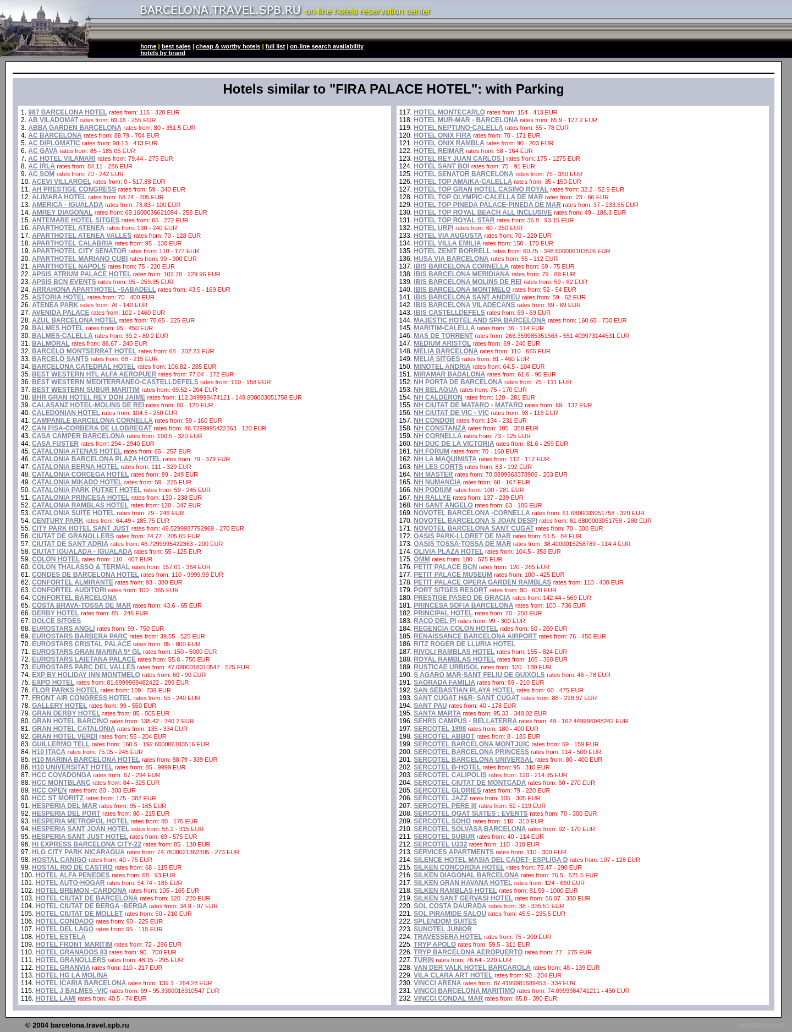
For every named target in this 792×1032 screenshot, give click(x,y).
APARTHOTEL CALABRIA (72, 243)
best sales (176, 46)
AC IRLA (41, 166)
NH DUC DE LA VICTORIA (454, 443)
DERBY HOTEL (55, 613)
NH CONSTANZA (440, 428)
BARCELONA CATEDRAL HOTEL (83, 366)
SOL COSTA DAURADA (450, 906)
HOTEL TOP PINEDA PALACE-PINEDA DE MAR (487, 205)
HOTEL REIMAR (439, 151)
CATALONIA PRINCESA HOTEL (80, 497)
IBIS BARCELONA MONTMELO (462, 289)
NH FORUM (431, 451)
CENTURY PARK (58, 521)
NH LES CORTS (438, 467)
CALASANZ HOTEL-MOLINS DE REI (88, 405)
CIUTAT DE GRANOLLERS (73, 536)
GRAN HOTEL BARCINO (70, 721)
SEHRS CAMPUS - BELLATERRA (465, 721)
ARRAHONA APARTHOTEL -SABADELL (94, 289)
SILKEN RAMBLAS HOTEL (455, 890)
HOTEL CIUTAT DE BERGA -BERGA (91, 906)
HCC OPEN (49, 790)
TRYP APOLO (435, 944)
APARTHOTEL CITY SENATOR (79, 251)
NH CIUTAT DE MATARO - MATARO (468, 405)
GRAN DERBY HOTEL (66, 713)
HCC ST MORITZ (58, 798)
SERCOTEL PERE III (445, 806)
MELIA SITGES (437, 359)
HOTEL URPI (433, 228)
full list (275, 46)
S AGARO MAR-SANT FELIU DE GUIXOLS (479, 675)
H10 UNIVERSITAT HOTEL (72, 767)
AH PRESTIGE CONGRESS (74, 189)
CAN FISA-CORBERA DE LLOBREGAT (92, 428)
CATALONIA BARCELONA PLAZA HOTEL (96, 459)
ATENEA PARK (55, 305)
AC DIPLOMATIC (54, 143)
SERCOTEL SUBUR (444, 836)
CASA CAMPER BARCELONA (78, 436)
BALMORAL (51, 343)
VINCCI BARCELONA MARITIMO (464, 991)
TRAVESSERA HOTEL (448, 937)
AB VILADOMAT (53, 120)
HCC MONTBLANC (61, 783)
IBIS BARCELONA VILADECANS (464, 305)
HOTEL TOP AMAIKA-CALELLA (463, 181)
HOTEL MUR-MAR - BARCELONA (466, 120)
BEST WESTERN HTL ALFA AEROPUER (94, 374)
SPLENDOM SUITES (445, 921)
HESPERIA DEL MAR (64, 806)
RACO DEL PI (435, 621)
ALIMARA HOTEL (59, 197)
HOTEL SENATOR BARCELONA (463, 174)
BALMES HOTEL (58, 328)
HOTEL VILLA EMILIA (447, 243)
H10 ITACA (48, 752)
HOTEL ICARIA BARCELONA (81, 983)
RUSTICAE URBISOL (446, 667)
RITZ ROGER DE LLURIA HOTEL (464, 644)
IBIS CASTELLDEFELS (449, 312)
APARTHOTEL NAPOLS (69, 266)
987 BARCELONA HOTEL (67, 112)
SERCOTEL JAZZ (441, 798)
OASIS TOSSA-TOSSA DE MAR (462, 544)
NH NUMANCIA (437, 482)
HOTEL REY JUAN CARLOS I (459, 158)
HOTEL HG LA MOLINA (72, 975)
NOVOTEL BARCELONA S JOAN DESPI (475, 521)
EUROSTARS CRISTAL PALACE (81, 644)
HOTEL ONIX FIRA (442, 135)
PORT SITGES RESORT (450, 590)
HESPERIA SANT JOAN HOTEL (81, 829)
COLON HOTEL (56, 559)
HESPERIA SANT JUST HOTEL (80, 836)
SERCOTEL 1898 (440, 729)
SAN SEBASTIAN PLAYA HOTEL (464, 690)
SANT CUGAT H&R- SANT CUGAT (466, 698)
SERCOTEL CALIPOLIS (450, 775)
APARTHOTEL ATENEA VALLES (82, 235)
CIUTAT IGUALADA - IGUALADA (82, 551)
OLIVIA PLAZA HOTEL (448, 551)
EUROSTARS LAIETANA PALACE (84, 659)
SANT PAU (430, 705)
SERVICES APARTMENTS (454, 852)
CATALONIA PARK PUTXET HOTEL (87, 490)
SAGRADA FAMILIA (444, 682)
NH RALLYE (432, 497)
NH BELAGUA (436, 390)
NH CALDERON (438, 397)
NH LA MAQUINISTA (445, 459)
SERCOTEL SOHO (442, 821)
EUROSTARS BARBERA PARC (80, 636)
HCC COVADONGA (61, 775)
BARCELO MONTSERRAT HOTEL (84, 351)
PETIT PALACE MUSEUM (453, 574)
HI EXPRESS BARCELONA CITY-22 (86, 844)
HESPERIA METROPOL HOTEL (80, 821)
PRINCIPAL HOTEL (443, 613)
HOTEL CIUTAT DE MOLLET (79, 914)
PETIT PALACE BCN (445, 567)
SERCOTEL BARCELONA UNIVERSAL (473, 759)
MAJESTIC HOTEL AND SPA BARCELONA (480, 320)
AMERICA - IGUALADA (67, 205)
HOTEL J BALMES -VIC (72, 991)
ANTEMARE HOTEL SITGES (75, 220)
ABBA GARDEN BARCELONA (75, 128)
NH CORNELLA (437, 436)
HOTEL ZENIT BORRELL (452, 251)
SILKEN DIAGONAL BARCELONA (466, 875)
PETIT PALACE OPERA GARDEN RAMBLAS (482, 582)
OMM (422, 559)
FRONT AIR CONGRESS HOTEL (81, 698)
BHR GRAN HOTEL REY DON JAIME (88, 397)
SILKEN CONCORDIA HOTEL (459, 867)
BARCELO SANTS (60, 359)
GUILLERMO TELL (61, 744)
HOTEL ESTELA (61, 937)
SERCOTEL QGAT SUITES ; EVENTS (471, 813)
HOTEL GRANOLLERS (71, 960)
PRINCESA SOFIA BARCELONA (463, 605)
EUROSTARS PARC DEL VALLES (83, 667)
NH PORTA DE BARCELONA (458, 382)
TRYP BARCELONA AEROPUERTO (468, 952)
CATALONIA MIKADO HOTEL (77, 482)
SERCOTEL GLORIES (447, 790)
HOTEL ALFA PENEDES (73, 875)
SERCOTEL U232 (440, 844)
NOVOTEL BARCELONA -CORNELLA (472, 513)
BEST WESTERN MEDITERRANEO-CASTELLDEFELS (115, 382)
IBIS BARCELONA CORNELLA (461, 266)
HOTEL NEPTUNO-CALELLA (458, 128)
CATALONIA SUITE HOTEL (73, 513)
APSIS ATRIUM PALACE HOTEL (81, 274)
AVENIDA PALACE (60, 312)
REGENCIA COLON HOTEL (456, 628)
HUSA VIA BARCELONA (451, 259)
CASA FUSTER (55, 443)
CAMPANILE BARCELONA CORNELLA (92, 420)
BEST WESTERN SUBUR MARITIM (86, 390)
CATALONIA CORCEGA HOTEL (80, 474)
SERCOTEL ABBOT (444, 736)
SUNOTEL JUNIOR (443, 929)
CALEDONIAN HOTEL (66, 413)
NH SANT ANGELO (443, 505)
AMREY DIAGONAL (62, 212)
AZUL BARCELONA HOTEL (74, 320)
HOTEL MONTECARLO (449, 112)
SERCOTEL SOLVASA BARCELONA (470, 829)
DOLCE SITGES (56, 621)
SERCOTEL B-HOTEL (447, 767)
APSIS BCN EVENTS (64, 282)
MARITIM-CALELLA (444, 328)
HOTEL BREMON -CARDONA (81, 890)
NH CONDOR (434, 420)
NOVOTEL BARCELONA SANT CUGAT (474, 528)
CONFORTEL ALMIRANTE (72, 582)
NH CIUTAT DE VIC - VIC (451, 413)
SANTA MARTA (437, 713)
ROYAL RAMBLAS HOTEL (454, 659)
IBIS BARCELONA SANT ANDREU (467, 297)
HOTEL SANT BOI (441, 166)
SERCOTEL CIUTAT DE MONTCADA (470, 783)
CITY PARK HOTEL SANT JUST (80, 528)
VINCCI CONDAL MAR (448, 998)
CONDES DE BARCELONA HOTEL (85, 574)
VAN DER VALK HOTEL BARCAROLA (472, 967)
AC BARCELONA (54, 135)
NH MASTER (433, 474)
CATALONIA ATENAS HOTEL (77, 451)
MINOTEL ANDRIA (442, 366)
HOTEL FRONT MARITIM (74, 944)
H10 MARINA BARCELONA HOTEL (86, 759)
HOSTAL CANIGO (59, 860)
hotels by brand (162, 53)
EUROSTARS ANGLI (63, 628)
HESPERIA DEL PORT (66, 813)
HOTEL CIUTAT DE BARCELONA (87, 898)
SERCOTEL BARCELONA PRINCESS (471, 752)
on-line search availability (327, 46)
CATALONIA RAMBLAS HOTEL (80, 505)
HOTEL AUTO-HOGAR (70, 883)
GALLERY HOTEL (59, 705)
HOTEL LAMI (56, 998)
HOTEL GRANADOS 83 (71, 952)
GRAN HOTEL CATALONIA (73, 729)
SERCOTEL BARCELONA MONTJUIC (472, 744)
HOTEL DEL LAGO (65, 929)
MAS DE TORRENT (443, 336)
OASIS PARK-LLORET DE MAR (462, 536)
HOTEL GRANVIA (63, 967)
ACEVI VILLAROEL (61, 181)
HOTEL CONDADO (65, 921)
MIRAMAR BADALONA (449, 374)
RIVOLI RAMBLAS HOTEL (454, 652)
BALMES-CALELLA (62, 336)
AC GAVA (43, 151)
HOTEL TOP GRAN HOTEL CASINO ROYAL (481, 189)
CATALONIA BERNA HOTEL (75, 467)
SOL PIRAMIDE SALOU (450, 914)
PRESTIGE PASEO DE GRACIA (462, 598)
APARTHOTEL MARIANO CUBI (80, 259)
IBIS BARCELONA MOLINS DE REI (467, 282)
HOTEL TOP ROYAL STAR (454, 220)
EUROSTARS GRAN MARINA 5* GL (86, 652)
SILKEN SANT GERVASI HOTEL (463, 898)
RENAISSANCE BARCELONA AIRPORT (475, 636)
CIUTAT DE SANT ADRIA (70, 544)
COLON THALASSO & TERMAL (81, 567)
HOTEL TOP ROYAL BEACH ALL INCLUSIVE (483, 212)
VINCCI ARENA (437, 983)
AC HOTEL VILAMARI (61, 158)
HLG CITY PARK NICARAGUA (78, 852)
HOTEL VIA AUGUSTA (448, 235)
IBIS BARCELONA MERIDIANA (461, 274)
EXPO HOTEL (53, 682)
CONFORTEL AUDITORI (69, 590)
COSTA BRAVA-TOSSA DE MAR (81, 605)
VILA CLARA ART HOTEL (453, 975)
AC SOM (41, 174)
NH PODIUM (433, 490)
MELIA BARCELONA (446, 351)
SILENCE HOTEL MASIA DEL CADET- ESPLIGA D (491, 860)
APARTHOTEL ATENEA (68, 228)
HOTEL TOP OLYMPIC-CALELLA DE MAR (478, 197)
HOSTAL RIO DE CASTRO (72, 867)
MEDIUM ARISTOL (442, 343)
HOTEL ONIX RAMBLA (449, 143)
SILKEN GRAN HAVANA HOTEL (463, 883)
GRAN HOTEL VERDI (64, 736)
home (148, 46)
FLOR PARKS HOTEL (65, 690)
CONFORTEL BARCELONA (74, 598)
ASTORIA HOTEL (58, 297)
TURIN (424, 960)
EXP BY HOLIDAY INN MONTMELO (86, 675)
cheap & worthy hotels (228, 46)
